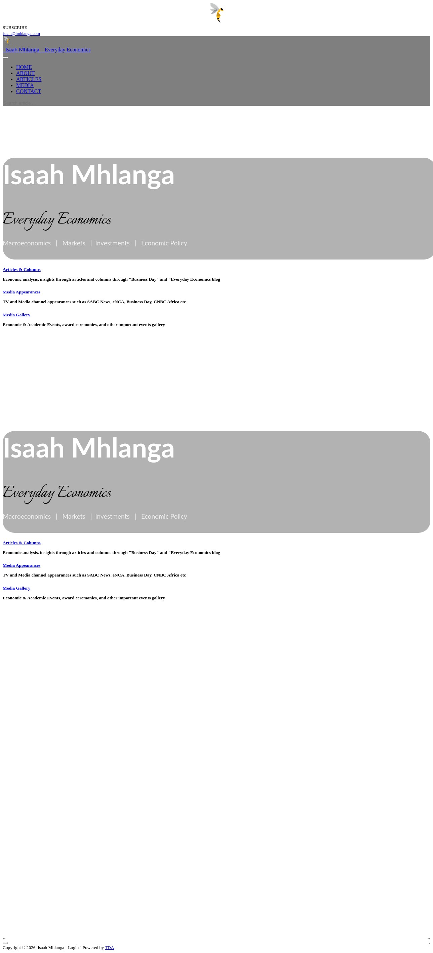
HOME (24, 67)
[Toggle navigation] (5, 57)
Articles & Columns (22, 269)
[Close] (5, 943)
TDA (109, 947)
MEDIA (25, 85)
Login (73, 947)
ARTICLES (28, 79)
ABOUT (25, 73)
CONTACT (28, 91)
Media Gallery (16, 314)
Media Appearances (21, 291)
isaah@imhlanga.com (21, 33)
